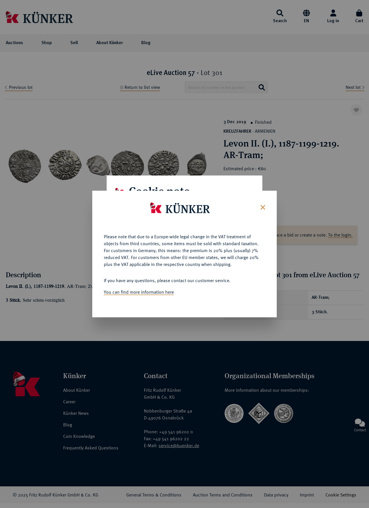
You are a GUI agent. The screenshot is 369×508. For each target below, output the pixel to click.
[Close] (262, 205)
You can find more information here (139, 290)
